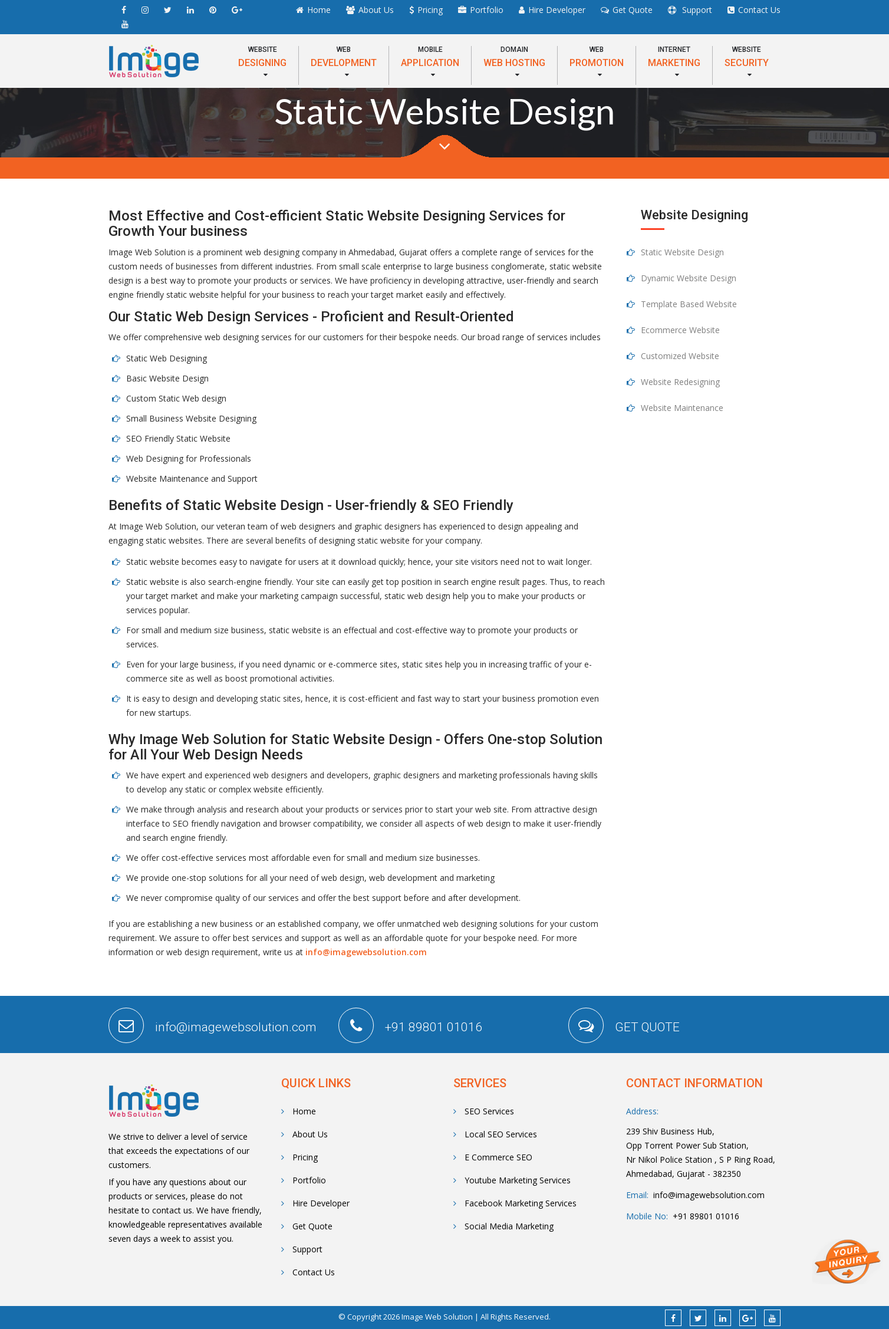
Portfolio (486, 9)
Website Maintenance (682, 407)
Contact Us (759, 9)
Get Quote (633, 9)
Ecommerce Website (680, 329)
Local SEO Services (495, 1134)
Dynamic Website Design (688, 278)
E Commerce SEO (492, 1157)
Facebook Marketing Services (515, 1203)
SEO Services (483, 1111)
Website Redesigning (680, 381)
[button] (262, 62)
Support (696, 9)
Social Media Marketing (503, 1226)
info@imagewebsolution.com (366, 952)
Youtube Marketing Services (512, 1180)
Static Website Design (682, 252)
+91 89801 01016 (703, 1216)
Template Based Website (689, 304)
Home (319, 9)
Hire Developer (556, 9)
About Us (376, 9)
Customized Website (680, 355)
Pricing (430, 9)
